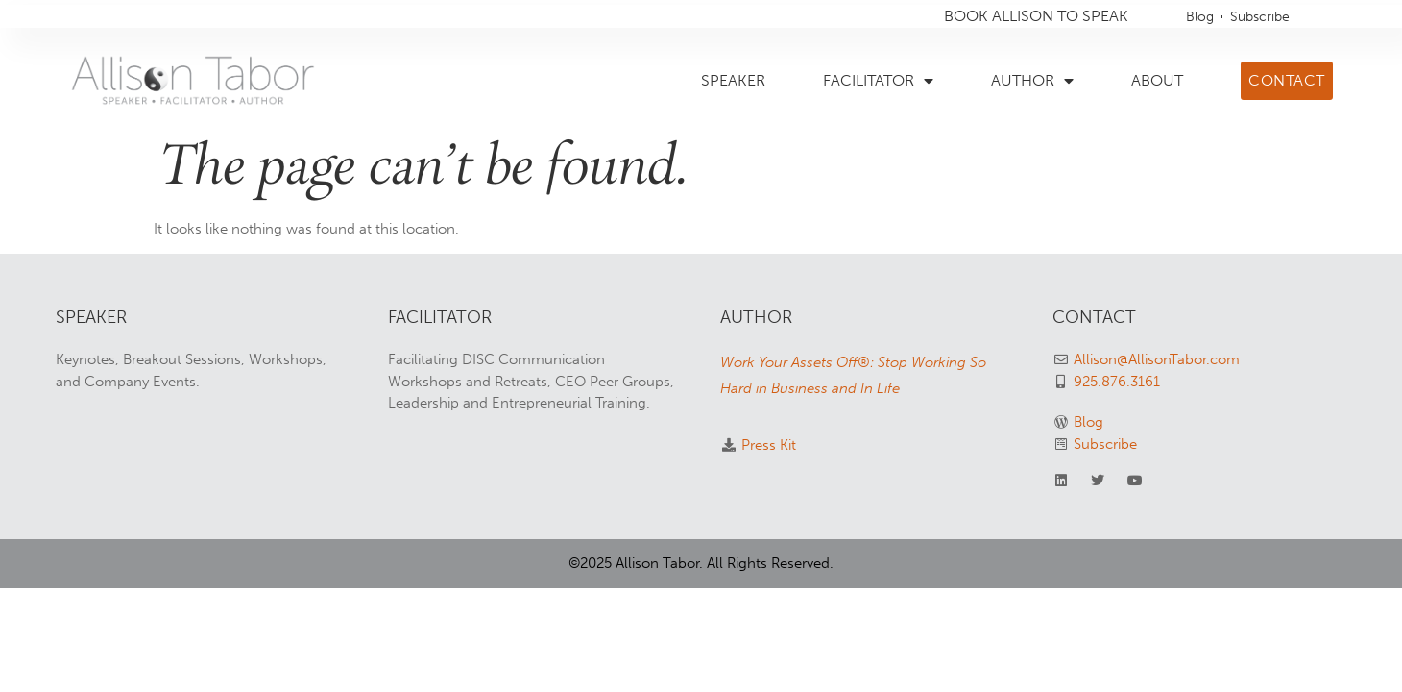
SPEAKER (733, 80)
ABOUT (1157, 80)
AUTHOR (1032, 80)
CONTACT (1094, 317)
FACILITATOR (878, 80)
